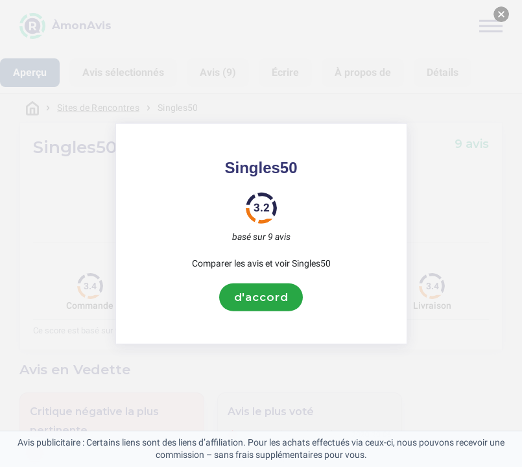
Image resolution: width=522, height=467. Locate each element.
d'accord (261, 297)
